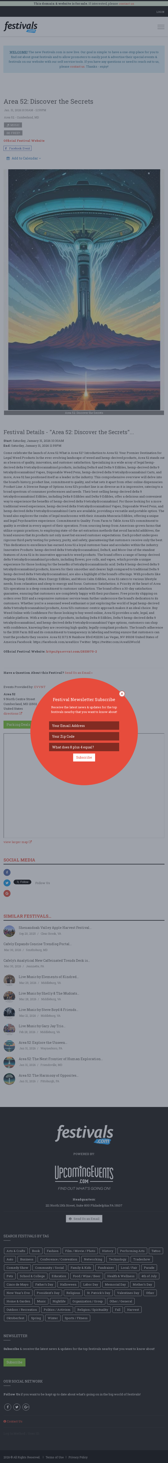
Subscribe (84, 757)
